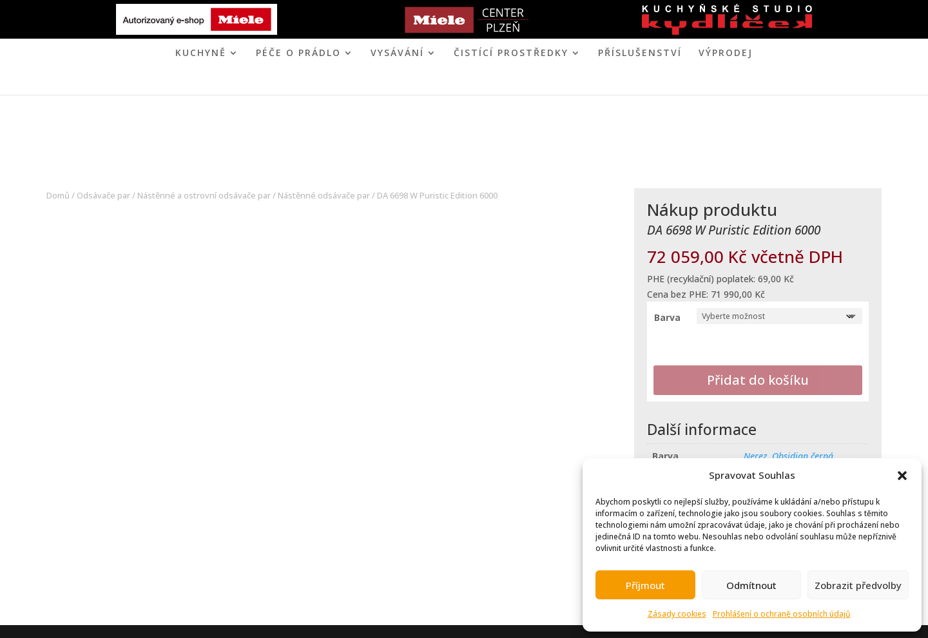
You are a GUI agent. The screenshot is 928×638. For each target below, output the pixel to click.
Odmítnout (751, 585)
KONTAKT (516, 83)
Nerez (755, 456)
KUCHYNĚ (200, 53)
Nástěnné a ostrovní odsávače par (204, 195)
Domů (58, 195)
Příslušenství (640, 53)
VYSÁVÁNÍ (397, 53)
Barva (667, 317)
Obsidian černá (802, 456)
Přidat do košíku (758, 380)
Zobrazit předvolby (858, 585)
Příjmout (645, 585)
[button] (902, 475)
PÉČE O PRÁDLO (298, 53)
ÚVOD (344, 83)
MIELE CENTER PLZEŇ (420, 83)
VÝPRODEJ (726, 53)
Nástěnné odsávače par (324, 195)
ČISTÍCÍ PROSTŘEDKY (511, 53)
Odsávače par (103, 195)
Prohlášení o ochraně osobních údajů (782, 613)
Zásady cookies (677, 613)
